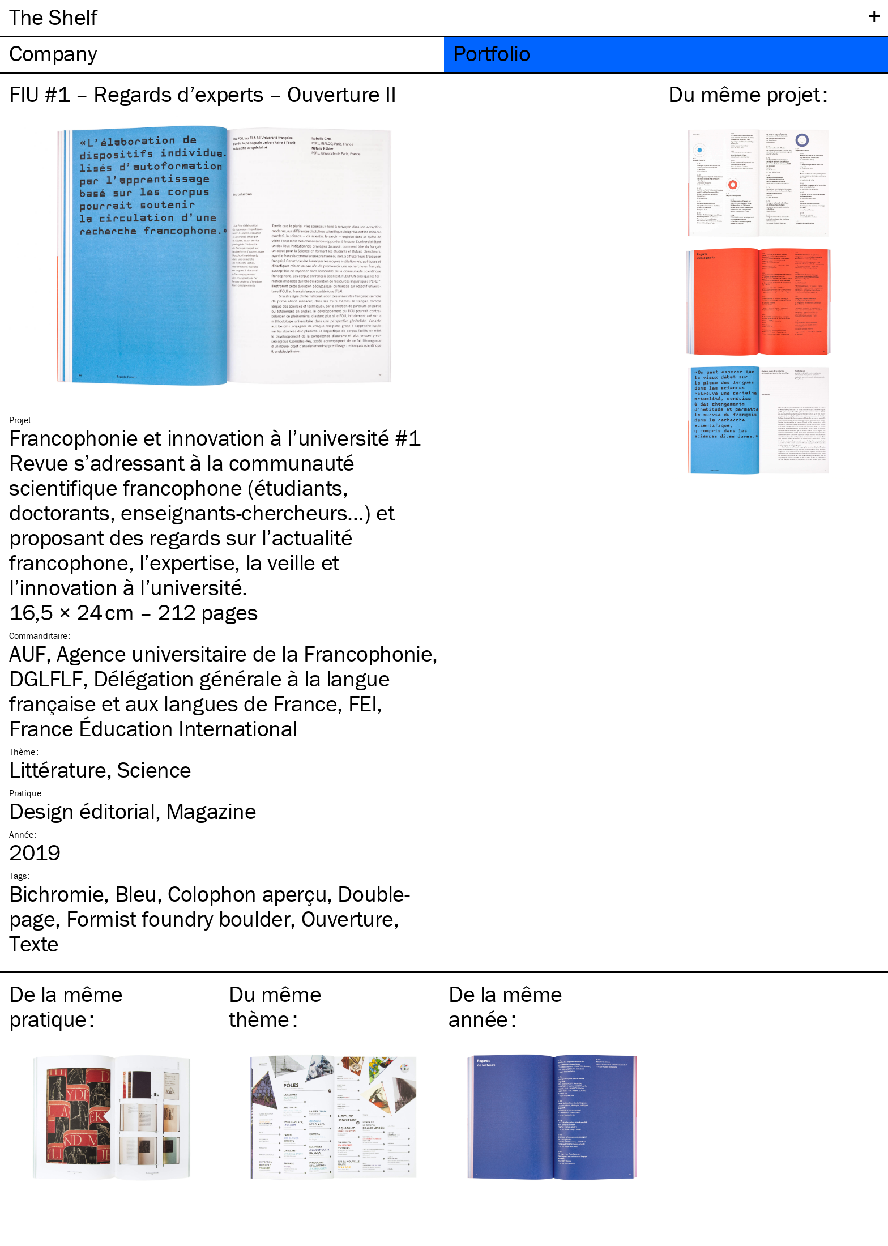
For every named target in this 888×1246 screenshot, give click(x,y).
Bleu (136, 893)
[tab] (222, 54)
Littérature (57, 769)
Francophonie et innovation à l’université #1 (214, 437)
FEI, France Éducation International (195, 715)
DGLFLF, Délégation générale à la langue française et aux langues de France (199, 690)
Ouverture (347, 918)
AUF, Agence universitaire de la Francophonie (220, 653)
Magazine (211, 811)
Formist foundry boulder (178, 918)
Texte (34, 943)
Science (154, 769)
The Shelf (53, 17)
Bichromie (56, 893)
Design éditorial (82, 811)
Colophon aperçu (247, 893)
